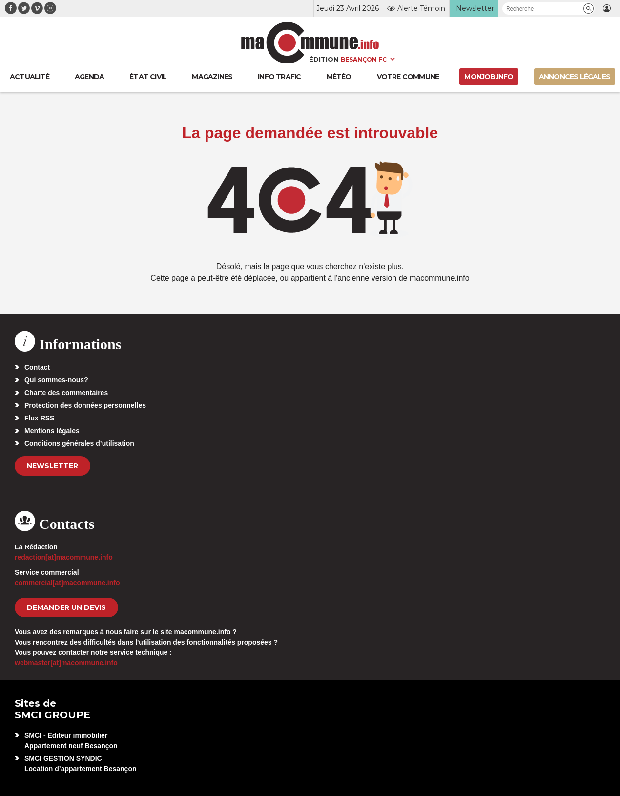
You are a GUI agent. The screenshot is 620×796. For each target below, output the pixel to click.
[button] (588, 8)
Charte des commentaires (66, 393)
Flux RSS (39, 418)
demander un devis (66, 607)
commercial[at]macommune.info (67, 583)
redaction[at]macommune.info (64, 557)
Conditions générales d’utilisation (79, 443)
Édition (323, 59)
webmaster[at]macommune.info (66, 663)
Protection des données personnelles (85, 405)
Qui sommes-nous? (56, 380)
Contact (37, 367)
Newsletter (52, 465)
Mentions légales (52, 431)
